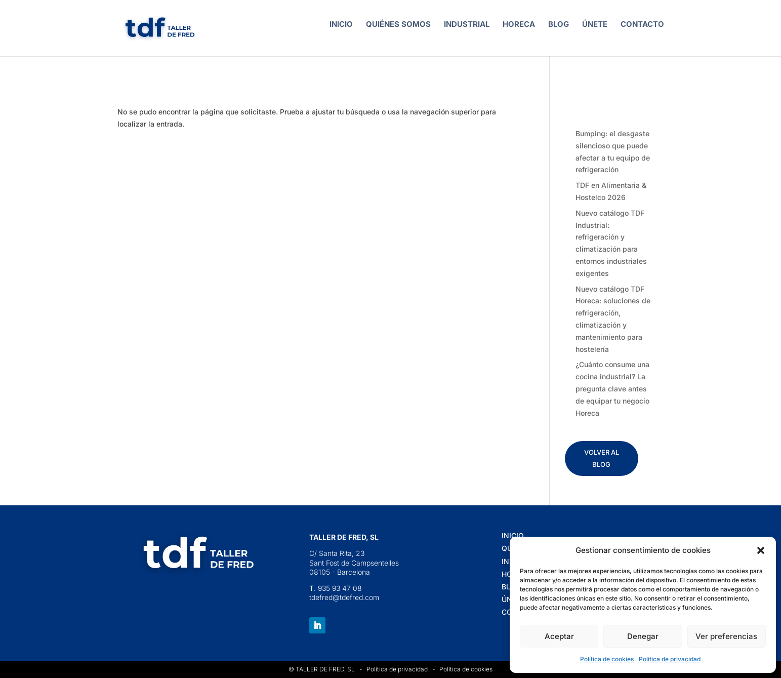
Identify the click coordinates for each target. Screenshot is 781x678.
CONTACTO (642, 25)
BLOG (558, 25)
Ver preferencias (726, 636)
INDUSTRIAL (466, 25)
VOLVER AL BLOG (601, 458)
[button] (761, 550)
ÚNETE (594, 25)
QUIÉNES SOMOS (398, 25)
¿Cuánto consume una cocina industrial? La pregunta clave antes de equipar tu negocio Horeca (612, 388)
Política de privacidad (670, 659)
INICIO (341, 25)
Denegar (643, 636)
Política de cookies (607, 659)
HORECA (519, 25)
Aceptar (559, 636)
